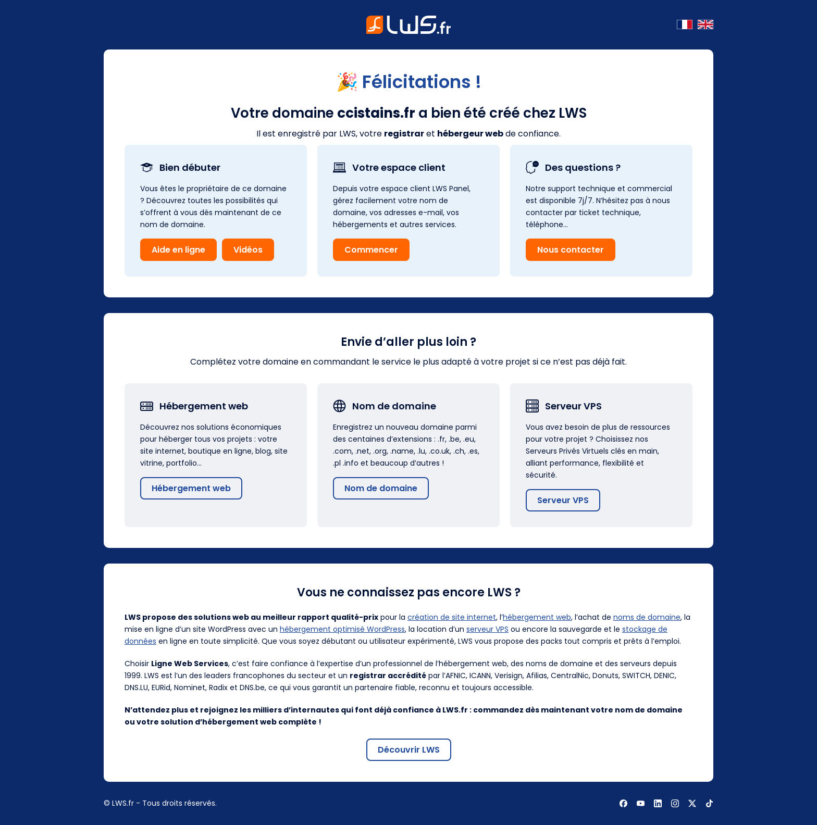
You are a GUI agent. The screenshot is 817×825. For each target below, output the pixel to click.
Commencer (371, 250)
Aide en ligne (178, 250)
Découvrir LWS (409, 750)
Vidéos (248, 250)
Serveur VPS (563, 500)
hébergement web (537, 617)
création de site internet (451, 617)
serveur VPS (487, 629)
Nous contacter (570, 250)
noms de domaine (646, 617)
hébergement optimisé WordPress (342, 629)
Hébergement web (191, 488)
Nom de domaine (380, 488)
